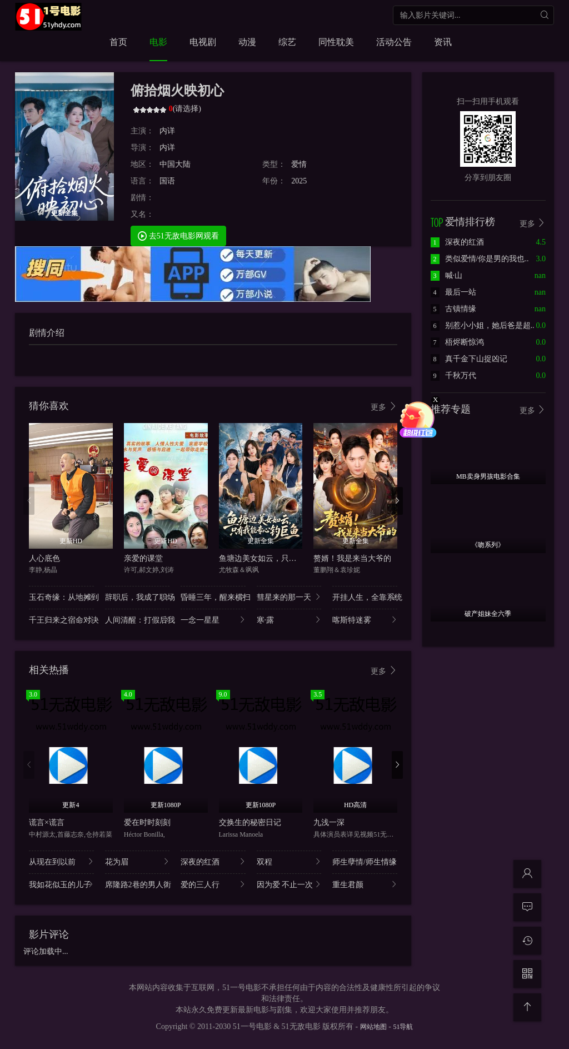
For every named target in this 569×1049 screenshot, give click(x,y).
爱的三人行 (213, 884)
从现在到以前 (61, 861)
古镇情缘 (453, 309)
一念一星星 (213, 619)
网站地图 (373, 1027)
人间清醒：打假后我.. (137, 619)
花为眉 (137, 861)
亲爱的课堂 (143, 558)
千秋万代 (453, 375)
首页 (118, 42)
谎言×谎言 (46, 822)
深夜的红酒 (213, 861)
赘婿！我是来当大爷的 (352, 558)
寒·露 (289, 619)
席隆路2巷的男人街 (137, 884)
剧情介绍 (46, 332)
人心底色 (44, 558)
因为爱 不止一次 (289, 884)
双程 (289, 861)
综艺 (287, 42)
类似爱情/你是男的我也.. (480, 259)
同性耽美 (336, 42)
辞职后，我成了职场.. (137, 596)
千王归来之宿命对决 (61, 619)
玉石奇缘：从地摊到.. (61, 596)
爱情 (299, 164)
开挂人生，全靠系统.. (364, 596)
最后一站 (453, 292)
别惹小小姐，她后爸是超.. (483, 325)
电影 (158, 42)
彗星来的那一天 (289, 596)
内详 (167, 131)
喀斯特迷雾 (364, 619)
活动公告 (394, 42)
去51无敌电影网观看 (178, 235)
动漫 (247, 42)
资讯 (443, 42)
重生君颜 (364, 884)
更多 (384, 406)
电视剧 (202, 42)
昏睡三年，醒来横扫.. (213, 596)
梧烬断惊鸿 (457, 342)
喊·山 (447, 275)
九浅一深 (329, 822)
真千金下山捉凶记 (469, 359)
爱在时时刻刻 (147, 822)
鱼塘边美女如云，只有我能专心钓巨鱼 (285, 558)
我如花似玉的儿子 (61, 884)
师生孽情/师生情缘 (364, 861)
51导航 (403, 1027)
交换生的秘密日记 (250, 822)
